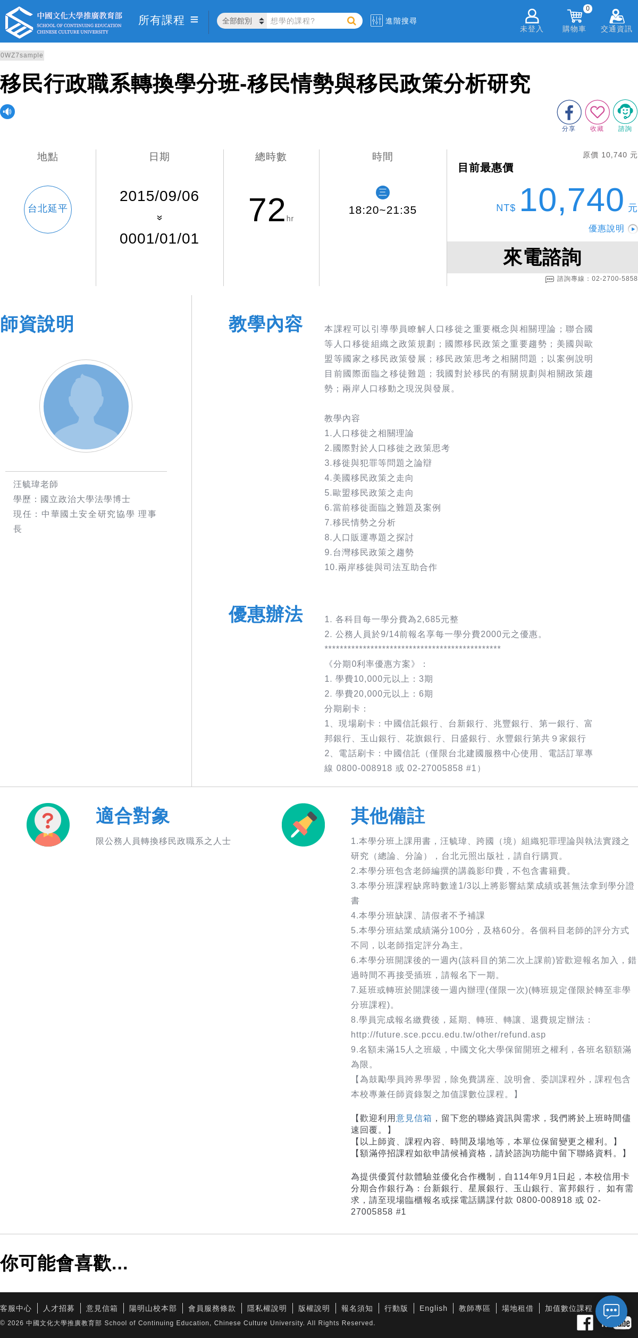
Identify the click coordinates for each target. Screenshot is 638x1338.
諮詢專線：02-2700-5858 (591, 279)
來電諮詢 (542, 257)
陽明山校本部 (153, 1308)
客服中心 (16, 1308)
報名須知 (357, 1308)
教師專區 (475, 1308)
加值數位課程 (569, 1308)
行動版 (396, 1308)
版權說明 (314, 1308)
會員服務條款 (212, 1308)
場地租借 (518, 1308)
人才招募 (59, 1308)
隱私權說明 (267, 1308)
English (433, 1308)
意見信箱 (414, 1118)
